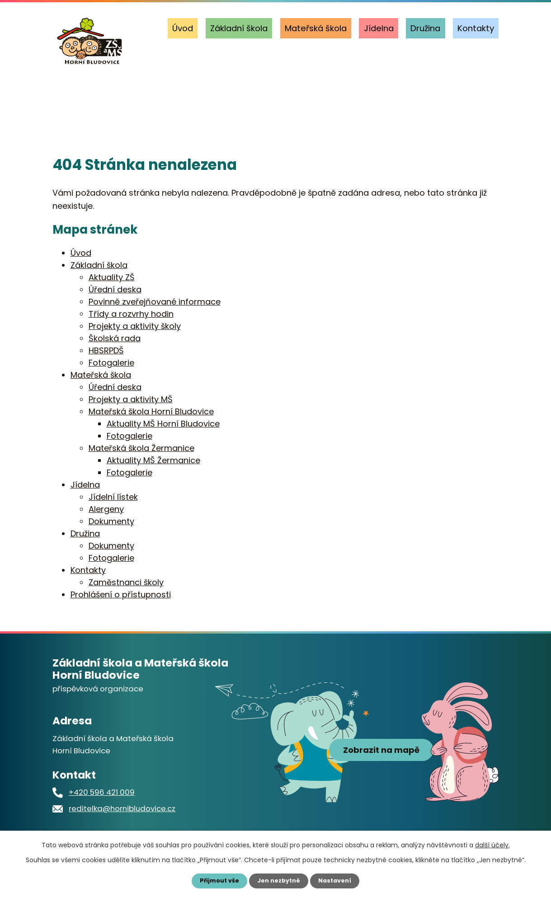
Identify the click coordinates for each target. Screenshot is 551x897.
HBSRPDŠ (106, 350)
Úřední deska (115, 289)
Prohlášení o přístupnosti (121, 594)
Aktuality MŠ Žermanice (153, 460)
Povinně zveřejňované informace (155, 301)
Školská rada (115, 338)
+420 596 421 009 (102, 792)
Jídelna (379, 28)
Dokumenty (111, 521)
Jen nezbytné (279, 880)
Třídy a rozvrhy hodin (131, 313)
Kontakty (475, 28)
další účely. (492, 844)
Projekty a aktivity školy (135, 326)
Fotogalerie (111, 362)
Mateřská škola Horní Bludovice (151, 411)
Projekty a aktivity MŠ (131, 399)
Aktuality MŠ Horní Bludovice (163, 423)
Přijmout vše (215, 880)
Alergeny (106, 509)
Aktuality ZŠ (112, 277)
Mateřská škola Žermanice (141, 448)
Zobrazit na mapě (381, 771)
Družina (425, 28)
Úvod (182, 28)
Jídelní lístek (113, 497)
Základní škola (239, 28)
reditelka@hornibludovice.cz (122, 808)
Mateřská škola (316, 28)
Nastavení (339, 880)
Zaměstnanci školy (126, 582)
